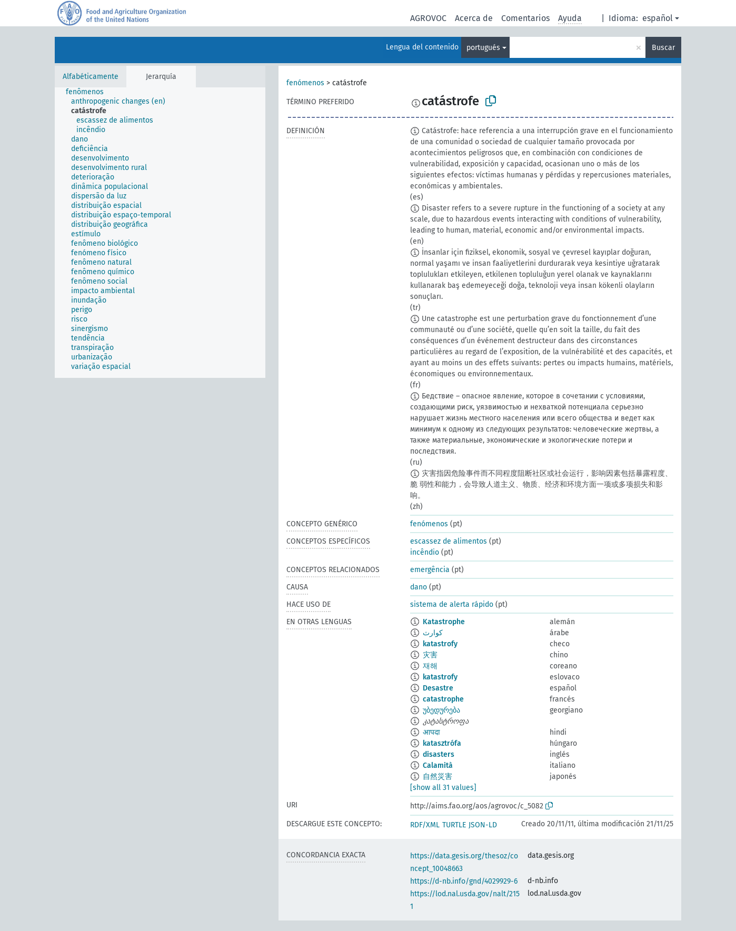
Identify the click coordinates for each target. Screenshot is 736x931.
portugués (483, 47)
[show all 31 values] (443, 787)
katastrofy (440, 643)
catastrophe (443, 699)
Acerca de (474, 18)
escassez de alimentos (448, 541)
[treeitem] (89, 92)
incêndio (424, 552)
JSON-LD (483, 824)
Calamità (438, 765)
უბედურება (441, 710)
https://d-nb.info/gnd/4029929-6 (464, 881)
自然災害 (437, 776)
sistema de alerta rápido (451, 604)
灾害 (430, 654)
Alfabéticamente (90, 76)
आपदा (431, 732)
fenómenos (305, 82)
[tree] (160, 232)
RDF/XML (425, 824)
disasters (438, 754)
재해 (430, 666)
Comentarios (525, 18)
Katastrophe (444, 621)
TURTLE (454, 824)
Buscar (663, 47)
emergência (430, 569)
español (657, 18)
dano (418, 587)
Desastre (438, 688)
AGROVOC (428, 18)
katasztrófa (442, 743)
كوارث (433, 632)
